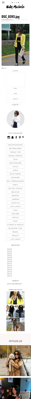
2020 (9, 257)
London (15, 199)
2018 (9, 261)
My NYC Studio (15, 188)
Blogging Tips (15, 228)
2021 (9, 255)
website (15, 98)
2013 (9, 272)
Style (15, 166)
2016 (9, 265)
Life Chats (16, 239)
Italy (15, 210)
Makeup (15, 195)
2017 (9, 263)
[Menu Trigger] (3, 2)
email (15, 93)
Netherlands (15, 148)
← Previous (5, 23)
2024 (9, 249)
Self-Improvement (15, 181)
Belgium (15, 192)
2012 (9, 274)
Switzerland (15, 163)
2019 (9, 259)
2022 (9, 253)
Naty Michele (15, 7)
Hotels (15, 217)
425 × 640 (15, 19)
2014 (9, 270)
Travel (15, 232)
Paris (15, 184)
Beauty (15, 235)
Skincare (15, 177)
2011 (9, 276)
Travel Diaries (15, 155)
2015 (9, 268)
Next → (10, 23)
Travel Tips (15, 152)
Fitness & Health (15, 224)
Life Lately (15, 206)
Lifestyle (15, 203)
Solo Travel (15, 174)
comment (15, 70)
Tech (15, 159)
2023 (9, 251)
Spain (15, 170)
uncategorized (15, 145)
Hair (15, 221)
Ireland (15, 214)
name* (15, 88)
